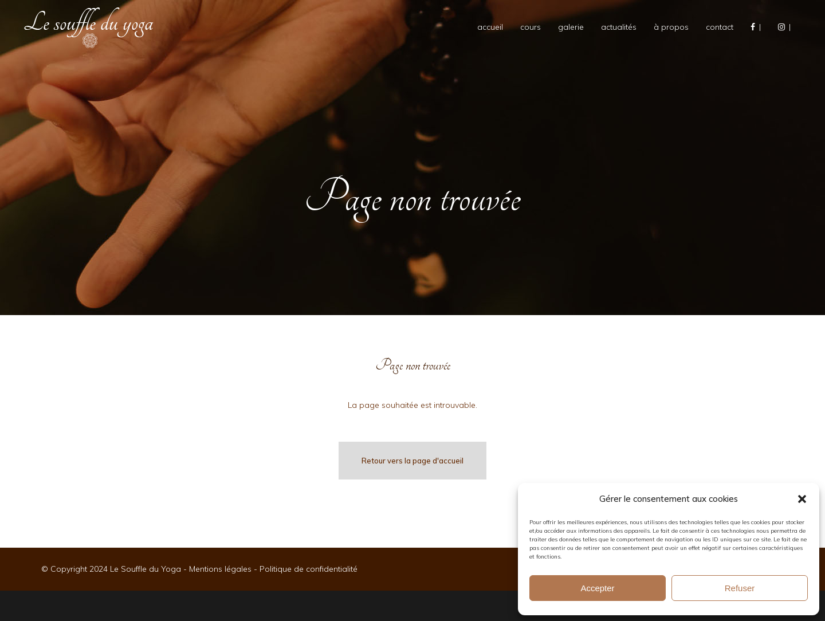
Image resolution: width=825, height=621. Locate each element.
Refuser (740, 588)
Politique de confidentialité (309, 569)
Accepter (597, 588)
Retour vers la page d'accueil (412, 460)
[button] (802, 499)
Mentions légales (220, 569)
